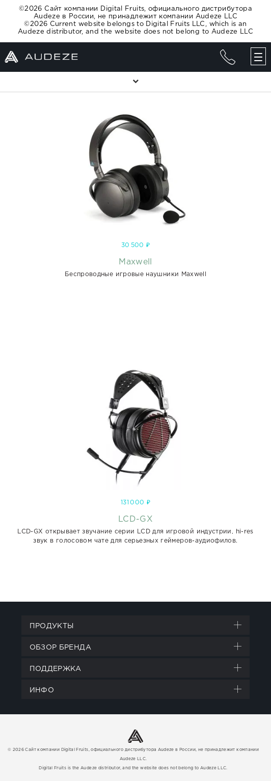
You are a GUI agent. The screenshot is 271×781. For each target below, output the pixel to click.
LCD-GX (135, 519)
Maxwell (135, 262)
